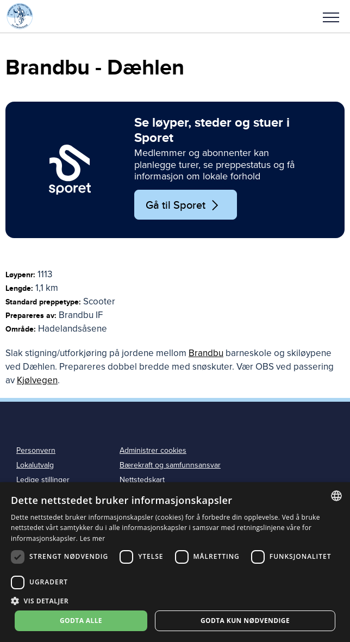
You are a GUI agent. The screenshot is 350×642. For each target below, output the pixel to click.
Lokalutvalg (35, 465)
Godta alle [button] (81, 620)
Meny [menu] (331, 17)
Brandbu (206, 353)
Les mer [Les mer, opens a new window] (92, 538)
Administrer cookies (153, 450)
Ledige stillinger (43, 479)
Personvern (35, 450)
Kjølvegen (37, 380)
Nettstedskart (142, 479)
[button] (331, 16)
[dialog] (175, 562)
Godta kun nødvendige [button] (245, 620)
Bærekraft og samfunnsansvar (170, 465)
